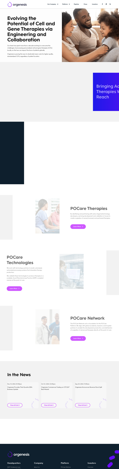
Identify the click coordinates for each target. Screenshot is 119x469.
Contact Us (37, 445)
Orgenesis (17, 5)
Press (85, 4)
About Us (37, 442)
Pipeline (76, 4)
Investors (95, 4)
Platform (65, 4)
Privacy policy (62, 464)
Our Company (51, 4)
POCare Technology (67, 448)
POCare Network (66, 451)
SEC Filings (91, 448)
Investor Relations (93, 451)
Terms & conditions (50, 464)
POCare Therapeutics (67, 445)
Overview (90, 442)
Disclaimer (71, 464)
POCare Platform (66, 442)
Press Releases (92, 445)
